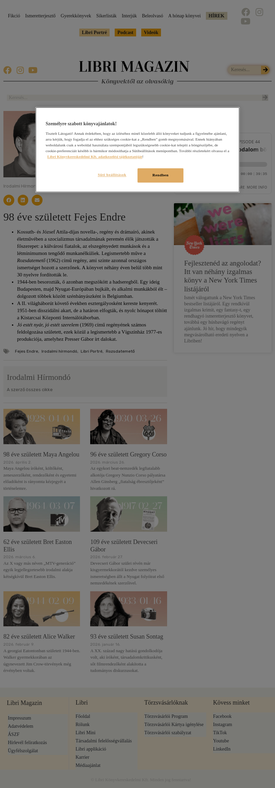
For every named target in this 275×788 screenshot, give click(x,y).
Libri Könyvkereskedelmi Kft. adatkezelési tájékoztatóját (94, 157)
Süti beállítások (110, 175)
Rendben (160, 175)
